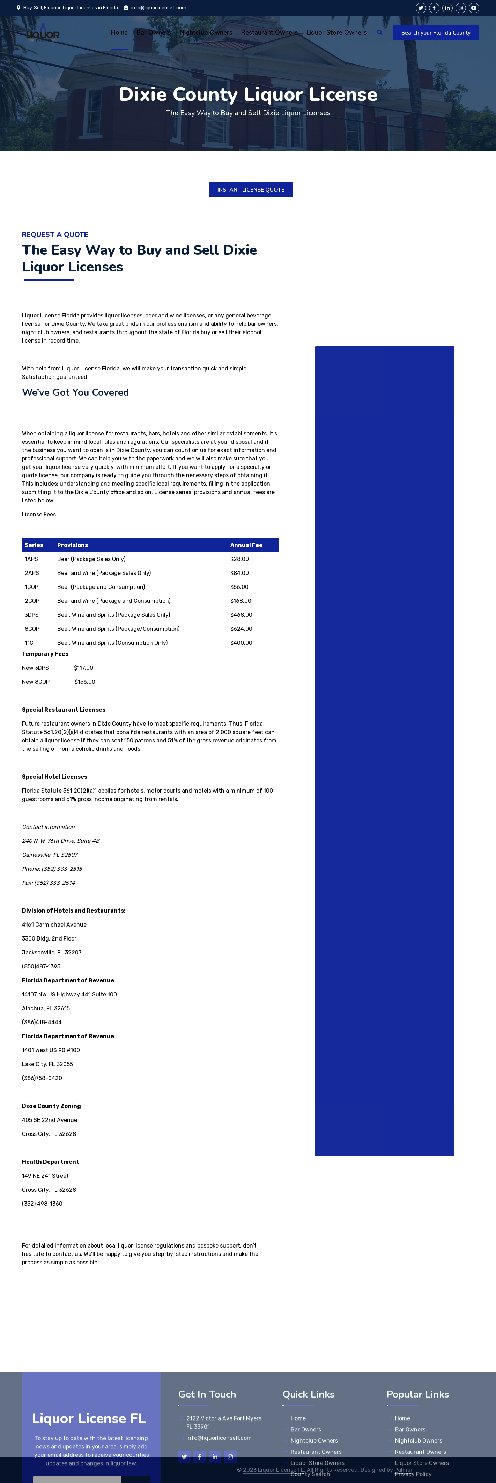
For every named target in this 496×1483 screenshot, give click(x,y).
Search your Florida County (436, 33)
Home (294, 1473)
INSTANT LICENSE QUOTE (250, 190)
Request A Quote (55, 234)
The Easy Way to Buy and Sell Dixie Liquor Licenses (248, 113)
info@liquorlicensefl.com (155, 8)
